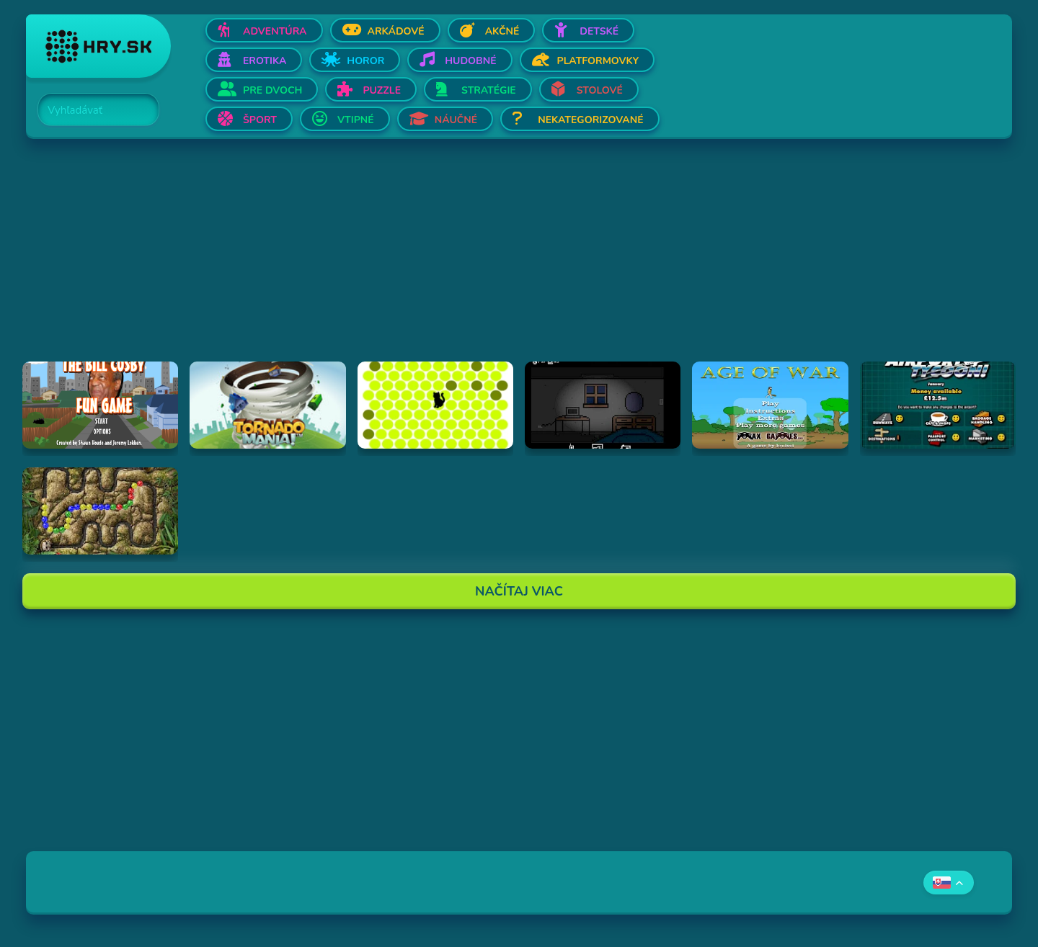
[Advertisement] (458, 261)
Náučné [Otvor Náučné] (456, 120)
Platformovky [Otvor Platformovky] (598, 61)
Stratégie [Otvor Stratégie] (488, 90)
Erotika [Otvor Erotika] (264, 61)
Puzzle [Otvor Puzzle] (382, 90)
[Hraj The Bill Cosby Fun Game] (100, 405)
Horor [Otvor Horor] (365, 61)
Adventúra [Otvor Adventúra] (275, 31)
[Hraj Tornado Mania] (267, 405)
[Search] (90, 110)
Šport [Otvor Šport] (260, 120)
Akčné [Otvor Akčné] (502, 31)
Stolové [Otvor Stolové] (600, 90)
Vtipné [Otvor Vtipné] (355, 120)
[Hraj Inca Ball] (100, 511)
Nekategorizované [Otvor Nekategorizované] (590, 120)
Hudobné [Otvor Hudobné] (470, 61)
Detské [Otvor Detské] (599, 31)
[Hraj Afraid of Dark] (602, 405)
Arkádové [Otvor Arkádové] (396, 31)
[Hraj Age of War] (770, 405)
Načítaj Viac (519, 591)
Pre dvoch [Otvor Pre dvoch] (272, 90)
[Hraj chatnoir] (435, 405)
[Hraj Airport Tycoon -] (938, 405)
